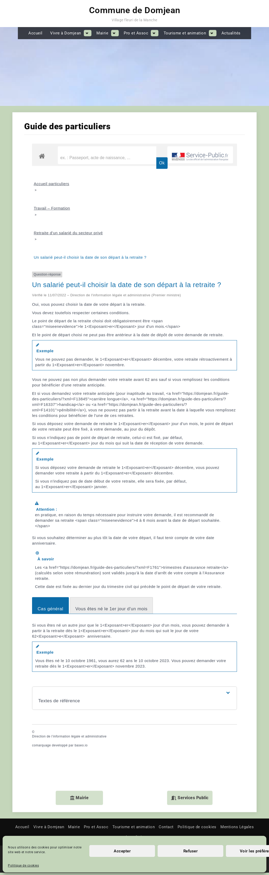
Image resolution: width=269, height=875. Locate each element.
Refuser (190, 851)
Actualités (231, 33)
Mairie (102, 33)
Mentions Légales (237, 829)
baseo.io (81, 718)
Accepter (122, 851)
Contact (166, 829)
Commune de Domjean (134, 10)
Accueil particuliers (51, 154)
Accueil (35, 33)
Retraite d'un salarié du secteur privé (68, 205)
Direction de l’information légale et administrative (69, 709)
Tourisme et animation (185, 33)
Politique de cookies (23, 865)
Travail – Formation (52, 180)
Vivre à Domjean (65, 33)
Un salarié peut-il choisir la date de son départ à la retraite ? (90, 230)
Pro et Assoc (136, 33)
